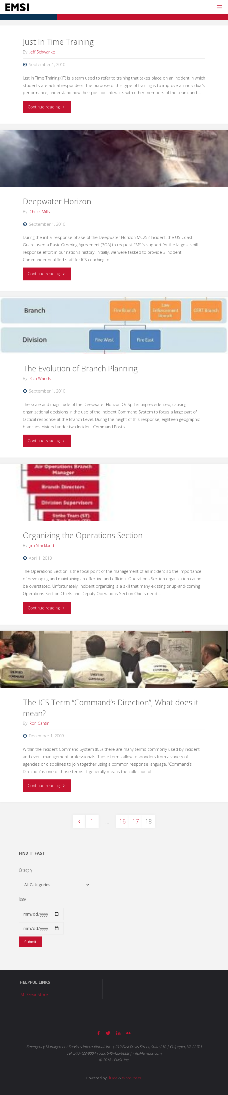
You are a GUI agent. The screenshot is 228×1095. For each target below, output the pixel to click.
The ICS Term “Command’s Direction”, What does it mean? (111, 707)
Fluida (112, 1077)
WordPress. (132, 1077)
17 (135, 821)
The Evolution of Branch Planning (80, 368)
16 (122, 821)
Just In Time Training (58, 41)
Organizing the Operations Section (83, 535)
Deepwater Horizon (57, 201)
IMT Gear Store (34, 994)
